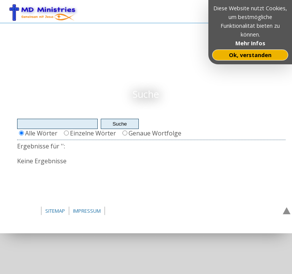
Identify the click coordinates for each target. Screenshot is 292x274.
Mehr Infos (250, 43)
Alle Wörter (41, 133)
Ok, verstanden (250, 55)
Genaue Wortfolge (155, 133)
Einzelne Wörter (93, 133)
